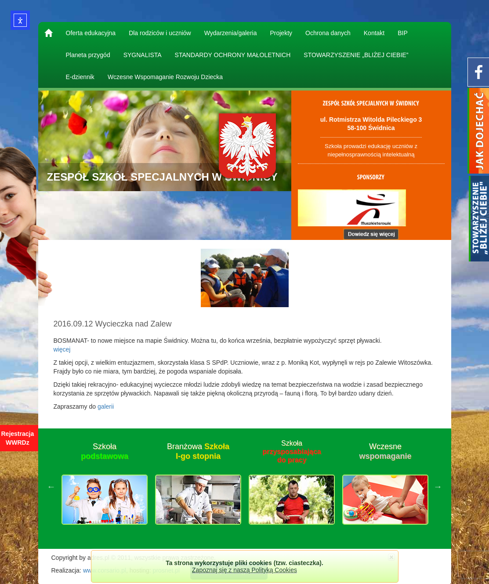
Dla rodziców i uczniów (160, 32)
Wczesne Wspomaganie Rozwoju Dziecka (165, 76)
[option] (105, 486)
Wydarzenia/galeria (230, 32)
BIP (403, 32)
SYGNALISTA (142, 54)
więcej (62, 349)
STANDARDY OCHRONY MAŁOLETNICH (233, 54)
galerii (106, 406)
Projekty (281, 32)
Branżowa (198, 451)
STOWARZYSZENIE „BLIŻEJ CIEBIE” (356, 54)
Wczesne (385, 451)
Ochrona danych (328, 32)
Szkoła (104, 451)
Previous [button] (51, 486)
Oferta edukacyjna (91, 32)
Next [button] (438, 486)
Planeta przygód (88, 54)
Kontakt (374, 32)
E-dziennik (80, 76)
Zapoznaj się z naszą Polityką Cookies (244, 569)
